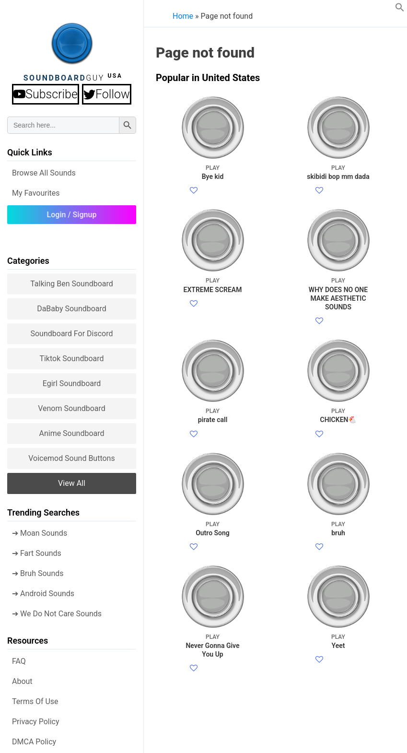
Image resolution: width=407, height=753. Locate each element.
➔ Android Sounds (43, 590)
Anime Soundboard (71, 430)
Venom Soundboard (71, 405)
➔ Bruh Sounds (38, 570)
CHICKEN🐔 (338, 507)
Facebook (215, 202)
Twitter (220, 214)
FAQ (19, 658)
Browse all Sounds (44, 170)
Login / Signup (72, 211)
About (22, 678)
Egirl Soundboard (72, 380)
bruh (338, 666)
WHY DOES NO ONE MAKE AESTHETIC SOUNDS (338, 339)
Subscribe (47, 93)
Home (183, 16)
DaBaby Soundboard (71, 305)
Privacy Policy (35, 718)
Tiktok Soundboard (71, 355)
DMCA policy (34, 738)
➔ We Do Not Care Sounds (57, 610)
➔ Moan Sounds (39, 530)
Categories (28, 258)
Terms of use (35, 698)
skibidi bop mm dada (338, 172)
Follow (106, 93)
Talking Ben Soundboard (71, 280)
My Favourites (36, 190)
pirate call (212, 507)
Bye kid (212, 172)
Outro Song (212, 666)
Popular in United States (208, 77)
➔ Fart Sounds (36, 550)
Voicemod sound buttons (71, 455)
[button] (400, 9)
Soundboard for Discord (71, 330)
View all (71, 480)
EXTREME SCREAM (212, 330)
